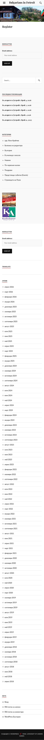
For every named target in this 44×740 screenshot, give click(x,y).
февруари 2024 (11, 415)
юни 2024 (8, 395)
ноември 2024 (10, 371)
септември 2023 (11, 440)
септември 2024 (11, 381)
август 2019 (9, 612)
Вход (7, 702)
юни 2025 (8, 336)
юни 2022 (8, 494)
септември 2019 (11, 607)
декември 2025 (11, 307)
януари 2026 (9, 302)
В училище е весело (12, 155)
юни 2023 (8, 454)
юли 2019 (8, 617)
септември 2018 (11, 662)
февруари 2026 (11, 297)
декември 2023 (11, 425)
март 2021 (9, 548)
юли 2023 (8, 450)
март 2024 (9, 410)
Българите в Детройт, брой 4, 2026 (16, 100)
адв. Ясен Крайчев (12, 140)
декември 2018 (11, 647)
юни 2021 (8, 538)
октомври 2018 (11, 657)
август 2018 (9, 667)
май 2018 (8, 676)
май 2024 (8, 400)
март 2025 (9, 351)
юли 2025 (8, 331)
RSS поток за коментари (14, 712)
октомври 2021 (11, 524)
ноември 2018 (10, 652)
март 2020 (9, 593)
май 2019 (8, 627)
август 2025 (9, 326)
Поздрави (8, 170)
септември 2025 (11, 321)
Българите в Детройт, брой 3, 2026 (16, 105)
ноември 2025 (10, 311)
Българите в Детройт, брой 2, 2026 (16, 110)
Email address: (7, 51)
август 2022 (9, 484)
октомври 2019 (11, 602)
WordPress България (12, 717)
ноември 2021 (10, 519)
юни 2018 (8, 672)
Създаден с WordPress (10, 734)
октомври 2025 (11, 316)
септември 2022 (11, 479)
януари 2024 (9, 420)
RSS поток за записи (12, 707)
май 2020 (8, 583)
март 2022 (9, 509)
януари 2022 (9, 514)
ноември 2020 (10, 563)
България (8, 150)
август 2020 (9, 573)
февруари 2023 (11, 469)
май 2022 (8, 499)
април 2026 (9, 287)
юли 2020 (8, 578)
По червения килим (12, 165)
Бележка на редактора (13, 145)
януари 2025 (9, 361)
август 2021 (9, 533)
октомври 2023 (11, 435)
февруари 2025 (11, 356)
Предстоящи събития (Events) (16, 175)
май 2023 (8, 459)
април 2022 (9, 504)
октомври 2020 (11, 568)
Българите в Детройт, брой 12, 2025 (17, 120)
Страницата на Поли (13, 180)
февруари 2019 (11, 637)
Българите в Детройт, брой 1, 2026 (16, 115)
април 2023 (9, 464)
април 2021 (9, 543)
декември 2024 (11, 366)
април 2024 (9, 405)
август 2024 (9, 385)
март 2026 (9, 292)
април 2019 (9, 632)
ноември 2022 (10, 474)
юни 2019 (8, 622)
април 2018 (9, 681)
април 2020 (9, 588)
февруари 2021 (11, 553)
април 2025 (9, 346)
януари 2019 (9, 642)
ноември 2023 (10, 430)
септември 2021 (11, 528)
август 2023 (9, 445)
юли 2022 (8, 489)
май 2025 (8, 341)
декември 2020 (11, 558)
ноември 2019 (10, 598)
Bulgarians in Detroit (22, 2)
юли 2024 (8, 390)
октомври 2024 (11, 376)
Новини (8, 160)
